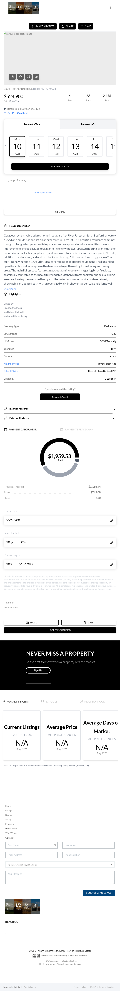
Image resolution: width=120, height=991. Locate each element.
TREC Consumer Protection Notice (60, 961)
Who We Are (11, 833)
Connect (9, 838)
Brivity (17, 987)
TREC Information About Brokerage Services (60, 964)
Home (8, 806)
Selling (8, 819)
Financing (9, 824)
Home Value (11, 828)
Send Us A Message (99, 893)
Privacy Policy (80, 987)
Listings (8, 810)
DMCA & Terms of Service (102, 987)
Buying (8, 815)
